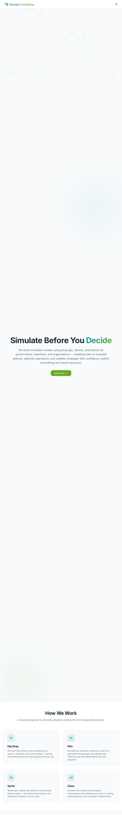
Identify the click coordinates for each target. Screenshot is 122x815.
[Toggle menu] (116, 4)
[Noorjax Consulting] (19, 4)
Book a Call (61, 373)
